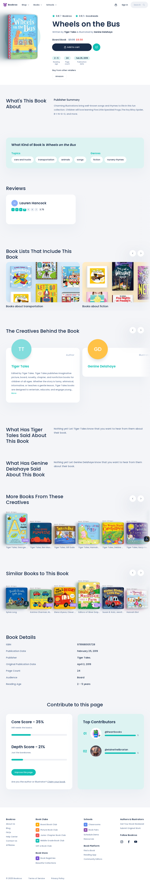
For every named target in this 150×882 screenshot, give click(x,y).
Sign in (125, 4)
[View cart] (116, 5)
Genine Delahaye (103, 33)
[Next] (141, 255)
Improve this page (24, 774)
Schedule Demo (91, 834)
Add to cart (72, 48)
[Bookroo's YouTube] (135, 842)
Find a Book (89, 850)
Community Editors (93, 859)
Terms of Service (36, 878)
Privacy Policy (57, 878)
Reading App (90, 854)
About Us (10, 824)
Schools (51, 4)
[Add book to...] (96, 49)
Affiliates (10, 845)
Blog (8, 828)
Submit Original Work (130, 828)
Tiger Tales (70, 33)
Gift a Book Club (44, 846)
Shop (25, 4)
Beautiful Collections (46, 863)
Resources (89, 839)
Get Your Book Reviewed (132, 824)
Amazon (59, 78)
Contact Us (11, 840)
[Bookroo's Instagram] (122, 842)
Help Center (12, 836)
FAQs (8, 832)
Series (25, 542)
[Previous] (133, 255)
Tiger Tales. (84, 659)
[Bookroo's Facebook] (128, 842)
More (13, 395)
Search (139, 4)
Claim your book (56, 783)
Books (37, 4)
